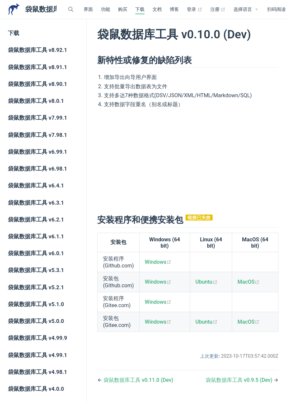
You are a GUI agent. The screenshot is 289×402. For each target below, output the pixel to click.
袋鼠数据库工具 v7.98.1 (37, 135)
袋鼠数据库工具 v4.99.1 (37, 355)
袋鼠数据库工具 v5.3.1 (36, 270)
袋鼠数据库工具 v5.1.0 (36, 304)
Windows (158, 262)
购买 (122, 9)
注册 (218, 9)
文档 (157, 9)
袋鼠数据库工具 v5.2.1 (36, 287)
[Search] (71, 9)
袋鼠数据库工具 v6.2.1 (36, 220)
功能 (105, 9)
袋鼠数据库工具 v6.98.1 (37, 169)
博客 (174, 9)
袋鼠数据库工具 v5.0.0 (36, 321)
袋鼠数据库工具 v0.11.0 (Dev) (138, 380)
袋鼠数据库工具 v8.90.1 (37, 84)
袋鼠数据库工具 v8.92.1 (37, 50)
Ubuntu (206, 282)
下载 (139, 9)
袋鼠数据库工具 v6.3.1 (36, 203)
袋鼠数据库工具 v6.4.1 (36, 185)
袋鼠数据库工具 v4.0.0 (36, 389)
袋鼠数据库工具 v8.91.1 (37, 67)
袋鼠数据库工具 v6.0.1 (36, 253)
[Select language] (245, 9)
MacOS (248, 282)
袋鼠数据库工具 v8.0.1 (36, 101)
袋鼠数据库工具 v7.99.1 (37, 118)
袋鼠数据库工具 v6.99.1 (37, 152)
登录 (194, 9)
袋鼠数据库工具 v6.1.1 (36, 236)
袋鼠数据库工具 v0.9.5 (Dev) (240, 380)
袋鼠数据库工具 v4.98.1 (37, 372)
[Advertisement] (187, 160)
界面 (88, 9)
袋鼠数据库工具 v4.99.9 (37, 338)
